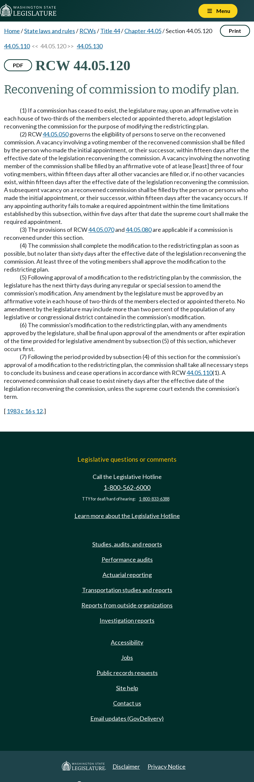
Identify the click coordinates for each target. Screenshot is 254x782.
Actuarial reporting (127, 574)
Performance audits (127, 559)
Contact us (127, 703)
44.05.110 (17, 46)
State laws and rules (49, 30)
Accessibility (127, 642)
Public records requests (127, 672)
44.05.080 (138, 229)
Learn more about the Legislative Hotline (127, 515)
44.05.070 (101, 229)
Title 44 (110, 30)
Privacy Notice (167, 766)
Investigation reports (127, 620)
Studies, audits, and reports (127, 544)
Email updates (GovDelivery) (127, 718)
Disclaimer (126, 766)
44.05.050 (55, 134)
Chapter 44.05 (142, 30)
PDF (18, 65)
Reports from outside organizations (127, 605)
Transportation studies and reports (127, 590)
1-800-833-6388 (154, 498)
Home (12, 30)
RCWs (87, 30)
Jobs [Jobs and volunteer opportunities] (127, 657)
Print (235, 30)
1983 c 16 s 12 (25, 411)
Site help (127, 688)
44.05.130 (90, 46)
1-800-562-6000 (127, 487)
